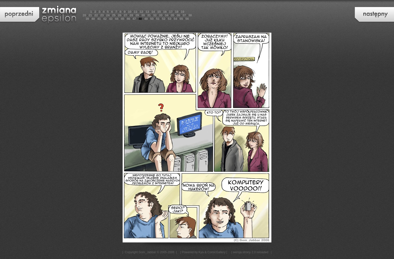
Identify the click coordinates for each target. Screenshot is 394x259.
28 (131, 15)
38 (190, 15)
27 (125, 15)
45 (122, 19)
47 (134, 19)
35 (172, 15)
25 (113, 15)
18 (176, 12)
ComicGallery (216, 252)
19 (182, 12)
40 (93, 19)
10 (129, 12)
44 (116, 19)
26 (119, 15)
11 (135, 12)
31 (149, 15)
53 (169, 19)
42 (105, 19)
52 (163, 19)
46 (128, 19)
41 (99, 19)
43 (110, 19)
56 (187, 19)
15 (159, 12)
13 (147, 12)
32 (155, 15)
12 (141, 12)
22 (96, 15)
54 (175, 19)
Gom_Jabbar (147, 252)
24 (108, 15)
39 (87, 19)
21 (90, 15)
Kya (201, 252)
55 (181, 19)
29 (137, 15)
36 (178, 15)
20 (84, 15)
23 (102, 15)
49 (145, 19)
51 (157, 19)
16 (165, 12)
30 (143, 15)
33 (160, 15)
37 (184, 15)
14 (153, 12)
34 (166, 15)
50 (152, 19)
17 (170, 12)
